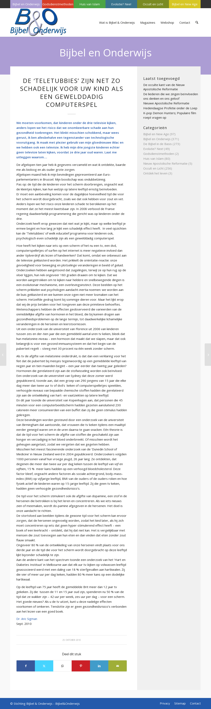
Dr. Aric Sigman (27, 619)
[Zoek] (197, 22)
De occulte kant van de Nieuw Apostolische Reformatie (164, 87)
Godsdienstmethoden (57, 4)
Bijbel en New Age (185, 4)
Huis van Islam (89, 4)
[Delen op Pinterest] (81, 665)
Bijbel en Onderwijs (26, 4)
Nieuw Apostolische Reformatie (165, 163)
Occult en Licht (153, 4)
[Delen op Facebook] (26, 665)
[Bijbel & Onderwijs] (38, 22)
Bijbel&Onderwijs (67, 703)
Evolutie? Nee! (121, 4)
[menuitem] (26, 4)
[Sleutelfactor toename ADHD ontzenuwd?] (208, 354)
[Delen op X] (44, 665)
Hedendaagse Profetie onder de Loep (170, 108)
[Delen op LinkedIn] (99, 665)
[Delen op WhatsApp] (62, 665)
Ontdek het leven (155, 173)
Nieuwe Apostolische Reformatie (166, 103)
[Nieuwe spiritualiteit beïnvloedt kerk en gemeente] (3, 354)
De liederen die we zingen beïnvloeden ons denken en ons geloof (170, 96)
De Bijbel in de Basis (157, 144)
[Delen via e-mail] (117, 665)
